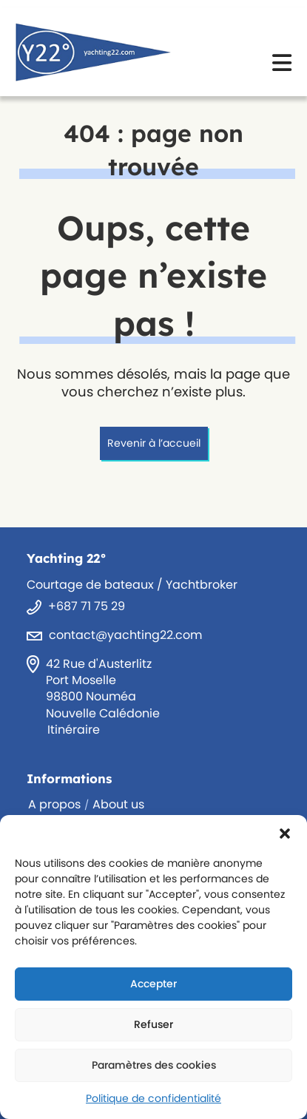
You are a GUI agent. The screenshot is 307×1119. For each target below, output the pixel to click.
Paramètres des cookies (154, 1065)
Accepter (153, 983)
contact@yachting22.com (125, 634)
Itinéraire (73, 729)
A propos (54, 804)
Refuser (153, 1024)
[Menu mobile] (282, 68)
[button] (284, 833)
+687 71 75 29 (86, 606)
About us (118, 804)
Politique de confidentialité (153, 1098)
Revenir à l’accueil (153, 443)
